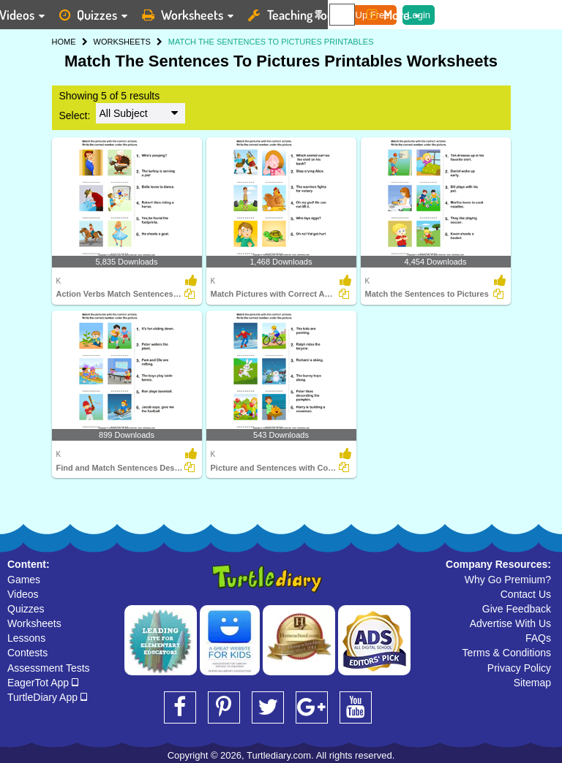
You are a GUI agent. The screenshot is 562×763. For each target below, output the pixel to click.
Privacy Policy (519, 668)
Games (23, 579)
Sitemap (532, 682)
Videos (23, 594)
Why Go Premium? (508, 579)
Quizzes (26, 609)
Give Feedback (516, 609)
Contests (27, 652)
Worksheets (34, 623)
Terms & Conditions (506, 652)
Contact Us (526, 594)
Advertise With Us (510, 623)
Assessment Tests (48, 668)
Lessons (26, 638)
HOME (64, 41)
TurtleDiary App (47, 697)
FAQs (538, 638)
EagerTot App (42, 682)
